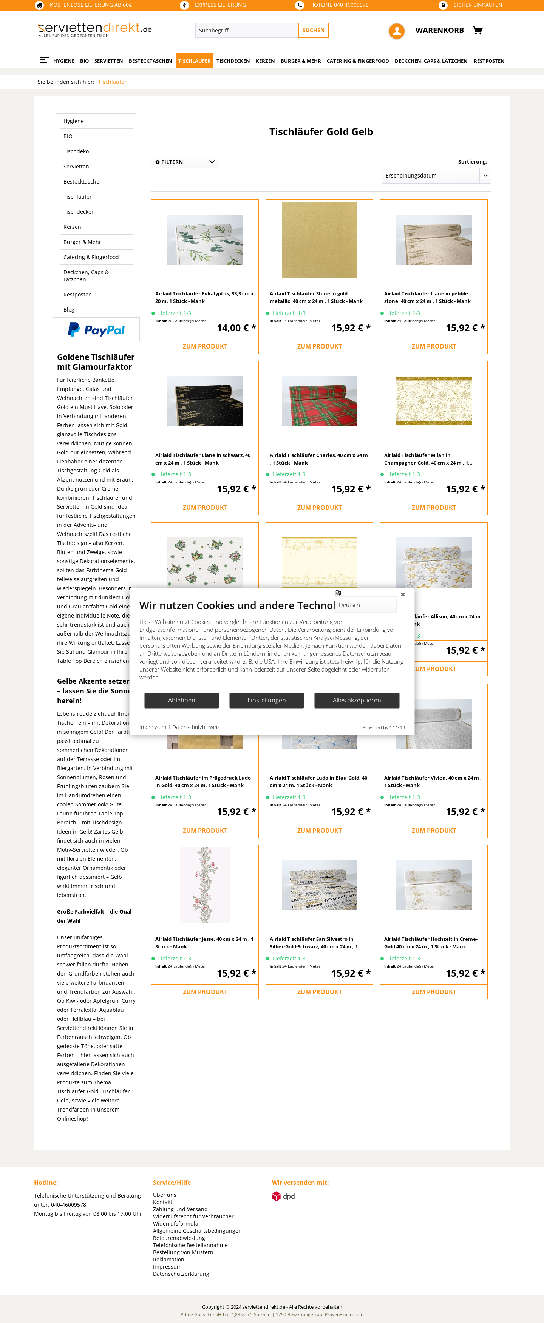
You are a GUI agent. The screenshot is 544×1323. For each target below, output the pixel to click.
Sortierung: (472, 161)
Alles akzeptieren (357, 700)
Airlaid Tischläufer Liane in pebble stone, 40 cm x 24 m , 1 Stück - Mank (427, 297)
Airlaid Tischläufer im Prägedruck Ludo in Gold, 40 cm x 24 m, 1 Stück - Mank (203, 781)
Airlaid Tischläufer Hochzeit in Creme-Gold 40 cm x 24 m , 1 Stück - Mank (431, 943)
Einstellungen (266, 700)
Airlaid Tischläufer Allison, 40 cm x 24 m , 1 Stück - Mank (433, 620)
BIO (68, 136)
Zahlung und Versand (180, 1209)
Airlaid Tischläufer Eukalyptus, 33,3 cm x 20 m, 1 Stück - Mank (204, 297)
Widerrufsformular (177, 1223)
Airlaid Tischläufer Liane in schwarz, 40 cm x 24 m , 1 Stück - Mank (202, 459)
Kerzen (72, 226)
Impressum (167, 1266)
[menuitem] (296, 30)
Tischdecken (79, 211)
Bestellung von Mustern (183, 1252)
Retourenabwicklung (179, 1237)
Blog (68, 309)
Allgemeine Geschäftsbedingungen (197, 1230)
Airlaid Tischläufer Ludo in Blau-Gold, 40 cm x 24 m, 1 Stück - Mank (318, 781)
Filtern (169, 161)
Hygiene (73, 121)
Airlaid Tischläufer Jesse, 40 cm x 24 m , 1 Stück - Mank (204, 943)
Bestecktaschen (83, 181)
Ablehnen (181, 700)
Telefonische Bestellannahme (190, 1245)
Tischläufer (77, 196)
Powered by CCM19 (383, 727)
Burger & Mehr (82, 241)
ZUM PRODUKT (205, 346)
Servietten (76, 166)
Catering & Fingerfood (91, 257)
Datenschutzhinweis (196, 726)
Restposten (77, 294)
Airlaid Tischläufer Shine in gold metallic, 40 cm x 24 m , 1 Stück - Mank (316, 297)
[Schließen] (403, 594)
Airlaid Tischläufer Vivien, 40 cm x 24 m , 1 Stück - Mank (433, 781)
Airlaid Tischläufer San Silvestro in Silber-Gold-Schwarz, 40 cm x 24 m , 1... (316, 943)
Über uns (164, 1194)
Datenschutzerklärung (181, 1273)
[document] (272, 645)
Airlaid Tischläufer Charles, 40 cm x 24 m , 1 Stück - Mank (319, 459)
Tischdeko (76, 151)
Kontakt (162, 1202)
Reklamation (168, 1259)
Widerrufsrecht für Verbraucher (193, 1216)
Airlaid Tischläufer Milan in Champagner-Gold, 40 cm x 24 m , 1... (428, 459)
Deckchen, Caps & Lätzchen (86, 276)
